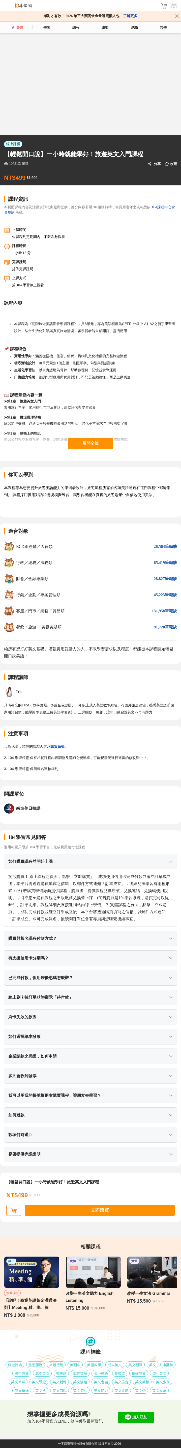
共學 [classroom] (163, 27)
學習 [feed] (46, 27)
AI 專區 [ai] (17, 27)
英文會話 (101, 1381)
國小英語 (101, 1373)
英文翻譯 (135, 1364)
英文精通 (22, 1390)
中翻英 (168, 1364)
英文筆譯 (18, 1381)
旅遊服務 (35, 1364)
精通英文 (139, 1373)
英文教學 (163, 1381)
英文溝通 (80, 1381)
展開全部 (90, 443)
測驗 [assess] (134, 27)
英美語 (61, 1373)
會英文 (119, 1373)
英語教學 (94, 1364)
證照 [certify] (105, 27)
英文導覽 (39, 1381)
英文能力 (101, 1390)
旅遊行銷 (56, 1364)
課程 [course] (75, 27)
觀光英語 (80, 1373)
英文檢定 (121, 1381)
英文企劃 (121, 1390)
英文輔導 (59, 1381)
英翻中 (75, 1364)
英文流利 (80, 1390)
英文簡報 (142, 1381)
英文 (152, 1364)
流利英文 (159, 1373)
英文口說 (59, 1390)
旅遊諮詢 (15, 1364)
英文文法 (159, 1390)
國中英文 (22, 1373)
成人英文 (115, 1364)
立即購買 (100, 1210)
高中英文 (42, 1373)
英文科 (40, 1390)
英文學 (140, 1390)
